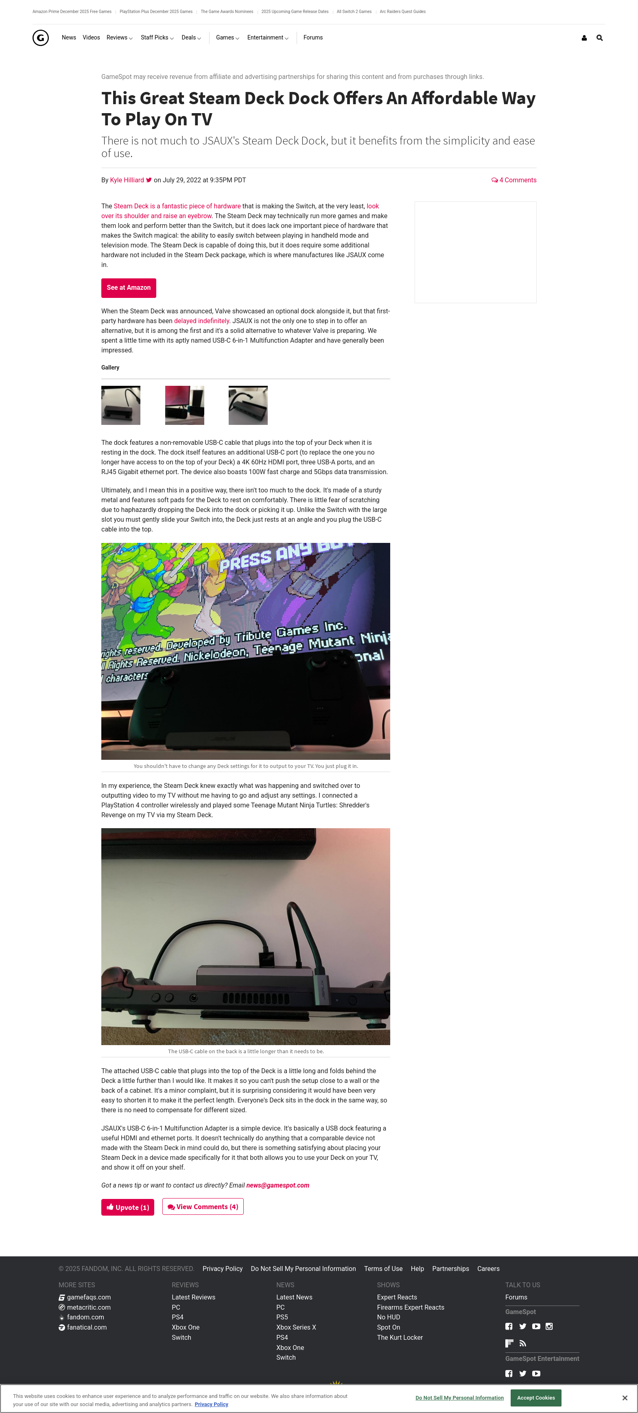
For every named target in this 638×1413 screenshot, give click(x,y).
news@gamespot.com (278, 1185)
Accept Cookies (536, 1398)
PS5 (282, 1317)
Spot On (388, 1327)
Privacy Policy (223, 1269)
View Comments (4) (203, 1206)
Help (417, 1269)
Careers (488, 1269)
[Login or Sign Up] (584, 38)
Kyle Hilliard (128, 180)
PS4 (178, 1317)
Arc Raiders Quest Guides (403, 11)
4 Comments (514, 180)
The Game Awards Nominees (227, 11)
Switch (181, 1337)
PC (176, 1307)
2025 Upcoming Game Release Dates (295, 11)
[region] (319, 1398)
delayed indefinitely (201, 321)
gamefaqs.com (85, 1297)
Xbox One (185, 1327)
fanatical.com (83, 1327)
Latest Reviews (193, 1297)
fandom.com (81, 1317)
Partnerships (450, 1269)
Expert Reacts (397, 1297)
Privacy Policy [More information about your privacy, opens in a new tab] (211, 1404)
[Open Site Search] (599, 38)
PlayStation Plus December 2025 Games (156, 11)
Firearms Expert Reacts (410, 1307)
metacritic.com (85, 1307)
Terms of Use (383, 1269)
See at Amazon (129, 287)
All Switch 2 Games (354, 11)
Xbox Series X (296, 1327)
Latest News (294, 1297)
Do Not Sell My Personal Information (303, 1269)
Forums (516, 1297)
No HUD (388, 1317)
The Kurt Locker (400, 1337)
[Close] (625, 1398)
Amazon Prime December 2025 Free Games (72, 11)
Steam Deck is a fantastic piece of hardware (177, 206)
